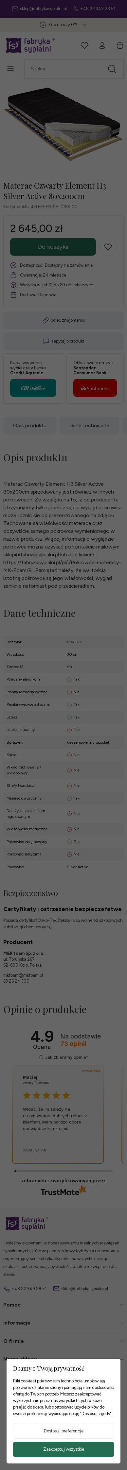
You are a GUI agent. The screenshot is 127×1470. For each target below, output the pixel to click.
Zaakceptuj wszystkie (63, 1449)
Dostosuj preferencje (63, 1430)
